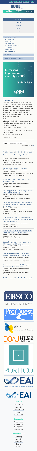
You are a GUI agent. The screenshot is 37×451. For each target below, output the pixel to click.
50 (33, 150)
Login (32, 1)
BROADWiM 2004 (9, 39)
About (11, 1)
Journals (18, 439)
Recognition (18, 427)
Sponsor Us (18, 429)
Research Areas (18, 409)
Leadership (18, 407)
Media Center (18, 414)
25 (31, 150)
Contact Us (18, 1)
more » (5, 118)
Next (27, 152)
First (4, 152)
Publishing (18, 437)
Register (26, 1)
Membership (18, 422)
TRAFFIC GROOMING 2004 (12, 45)
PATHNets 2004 (9, 47)
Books (18, 444)
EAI (19, 31)
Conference (18, 424)
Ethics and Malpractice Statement (14, 58)
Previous (9, 152)
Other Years (7, 54)
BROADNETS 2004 (10, 37)
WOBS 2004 (8, 41)
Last (30, 152)
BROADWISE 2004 (10, 51)
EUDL (18, 446)
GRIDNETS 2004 (9, 43)
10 (29, 150)
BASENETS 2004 (9, 49)
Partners (18, 412)
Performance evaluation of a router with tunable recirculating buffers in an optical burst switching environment (17, 204)
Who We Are (18, 405)
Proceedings (18, 441)
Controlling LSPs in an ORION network (15, 168)
